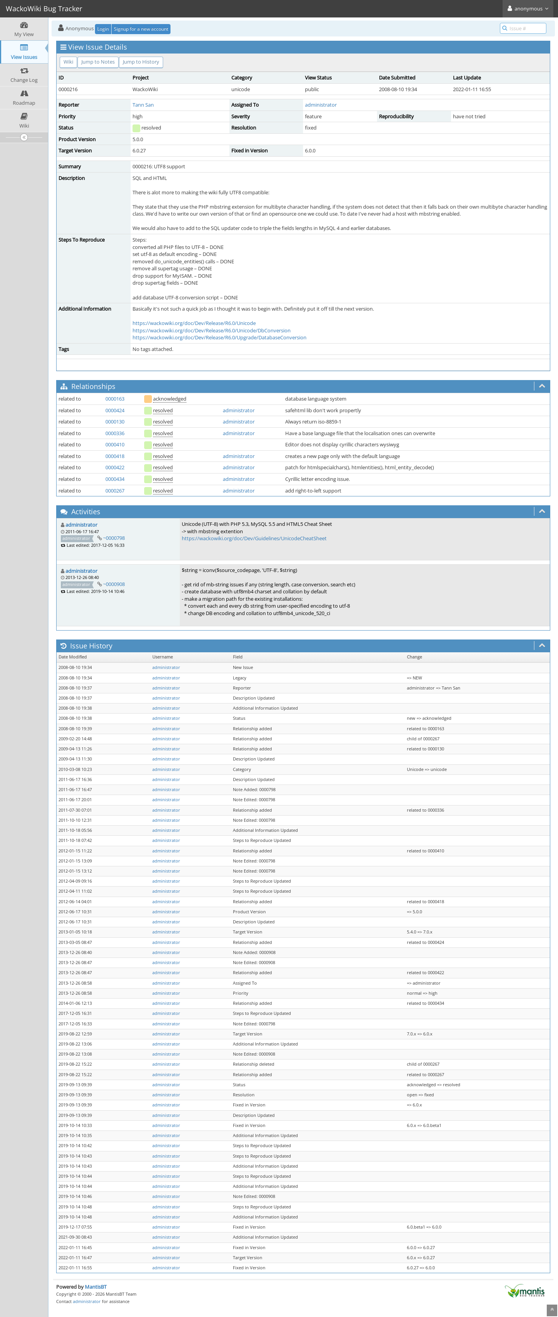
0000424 (114, 410)
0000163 (114, 398)
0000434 (114, 478)
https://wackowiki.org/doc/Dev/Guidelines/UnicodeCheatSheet (254, 538)
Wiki (68, 61)
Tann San (143, 104)
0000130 (114, 421)
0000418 (114, 456)
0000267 (114, 490)
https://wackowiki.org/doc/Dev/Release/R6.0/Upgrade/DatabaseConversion (220, 337)
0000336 (114, 433)
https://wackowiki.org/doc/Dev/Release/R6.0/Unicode (194, 323)
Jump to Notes (98, 61)
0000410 (114, 444)
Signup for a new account (141, 29)
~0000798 (114, 537)
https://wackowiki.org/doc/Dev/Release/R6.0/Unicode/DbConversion (212, 330)
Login (103, 29)
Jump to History (141, 61)
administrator (321, 104)
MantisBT (96, 1286)
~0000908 (114, 584)
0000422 (114, 467)
